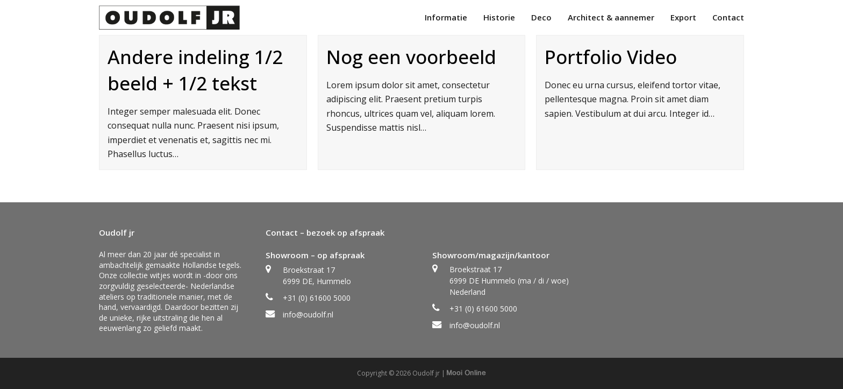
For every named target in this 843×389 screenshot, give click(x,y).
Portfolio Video (611, 56)
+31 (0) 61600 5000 (317, 298)
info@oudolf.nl (308, 314)
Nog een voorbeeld (411, 56)
